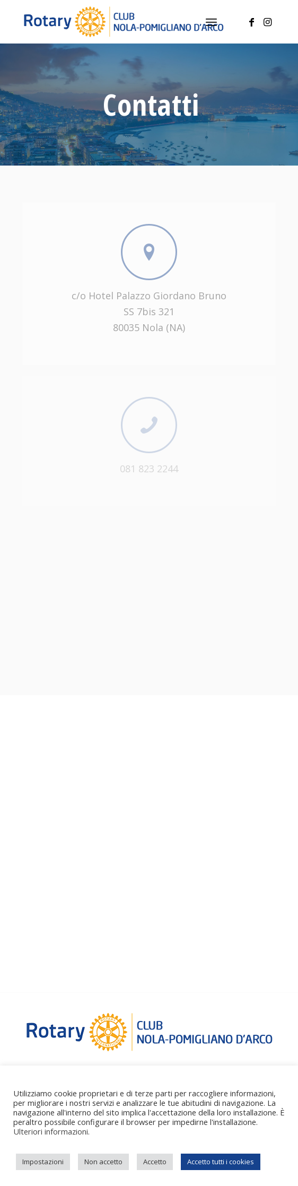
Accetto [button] (154, 1161)
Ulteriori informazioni (50, 1131)
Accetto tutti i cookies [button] (220, 1161)
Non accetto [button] (103, 1161)
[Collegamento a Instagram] (268, 22)
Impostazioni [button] (43, 1161)
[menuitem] (211, 21)
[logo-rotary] (123, 22)
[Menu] (211, 21)
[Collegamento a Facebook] (252, 22)
